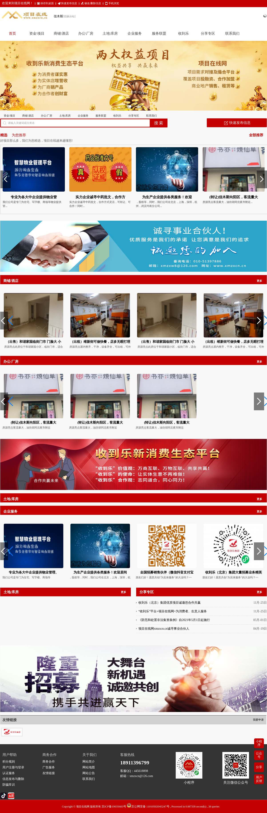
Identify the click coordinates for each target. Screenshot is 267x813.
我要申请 (258, 719)
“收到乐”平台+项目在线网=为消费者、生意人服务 (172, 611)
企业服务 (83, 115)
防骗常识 (8, 784)
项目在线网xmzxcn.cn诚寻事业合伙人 (163, 628)
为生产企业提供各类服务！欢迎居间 (100, 572)
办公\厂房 (46, 115)
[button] (5, 320)
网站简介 (88, 761)
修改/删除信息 (92, 3)
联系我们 (151, 115)
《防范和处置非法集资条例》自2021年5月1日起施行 (174, 620)
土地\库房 (65, 115)
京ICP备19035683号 (114, 806)
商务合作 (48, 761)
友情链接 (48, 773)
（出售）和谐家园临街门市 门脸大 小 (33, 341)
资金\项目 (9, 115)
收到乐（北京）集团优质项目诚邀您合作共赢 (169, 602)
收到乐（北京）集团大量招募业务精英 (233, 572)
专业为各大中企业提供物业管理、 (34, 572)
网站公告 (88, 773)
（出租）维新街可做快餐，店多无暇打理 (100, 341)
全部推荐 (256, 135)
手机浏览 (113, 3)
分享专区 (133, 115)
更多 (259, 280)
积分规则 (8, 761)
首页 (12, 33)
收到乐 (117, 115)
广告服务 (48, 767)
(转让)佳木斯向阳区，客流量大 (33, 422)
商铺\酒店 (28, 115)
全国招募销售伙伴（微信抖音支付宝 (166, 572)
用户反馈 (259, 779)
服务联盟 (101, 115)
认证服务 (8, 773)
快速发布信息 (69, 3)
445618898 (141, 771)
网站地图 (88, 767)
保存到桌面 (47, 3)
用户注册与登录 (13, 767)
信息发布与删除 (13, 779)
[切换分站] (69, 16)
